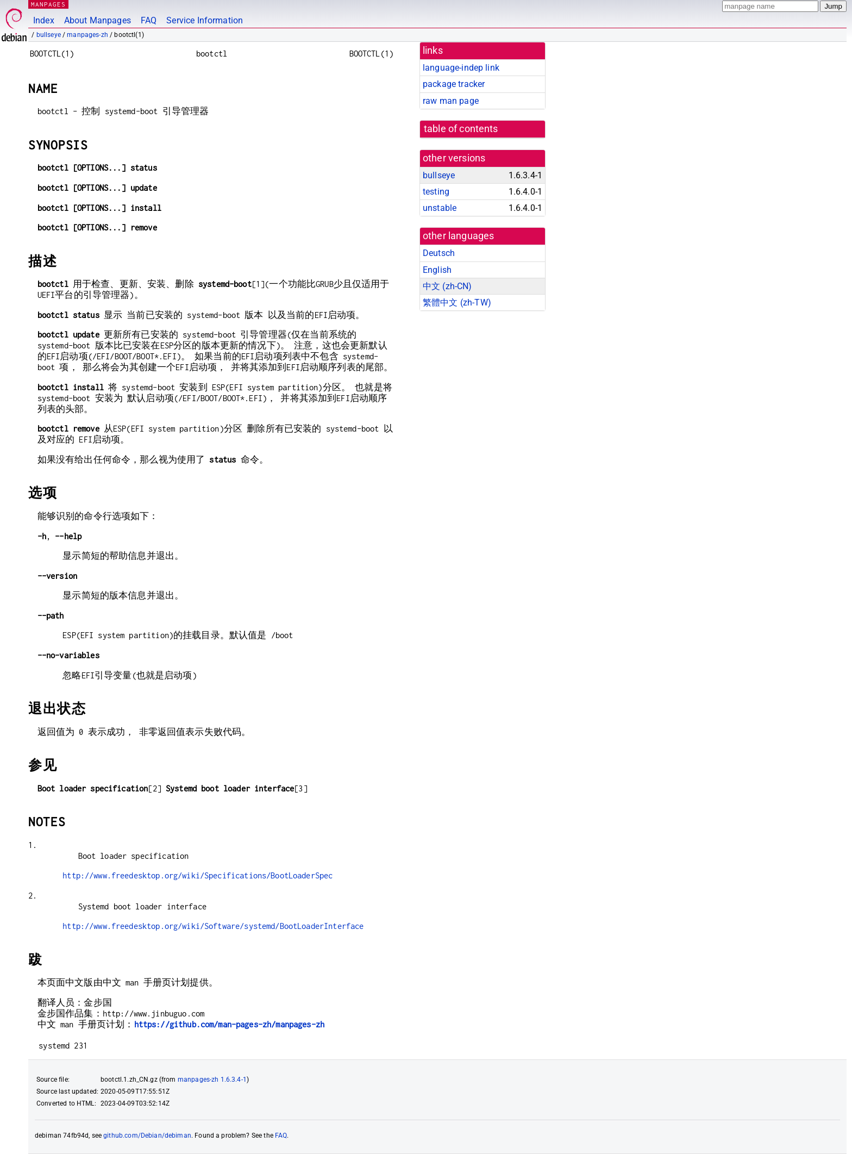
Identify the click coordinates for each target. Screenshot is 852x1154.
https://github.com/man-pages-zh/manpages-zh (229, 1024)
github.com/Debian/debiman (147, 1135)
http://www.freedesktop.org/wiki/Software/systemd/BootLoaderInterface (213, 926)
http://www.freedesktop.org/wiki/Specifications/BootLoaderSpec (197, 875)
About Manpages (97, 20)
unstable (439, 208)
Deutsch (439, 253)
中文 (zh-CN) (447, 286)
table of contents (461, 128)
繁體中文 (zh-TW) (457, 302)
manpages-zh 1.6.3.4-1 (212, 1079)
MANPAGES (48, 4)
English (437, 270)
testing (436, 191)
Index (43, 20)
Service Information (204, 20)
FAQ (148, 20)
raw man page (451, 101)
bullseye (48, 35)
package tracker (454, 84)
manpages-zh (87, 35)
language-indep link (461, 68)
